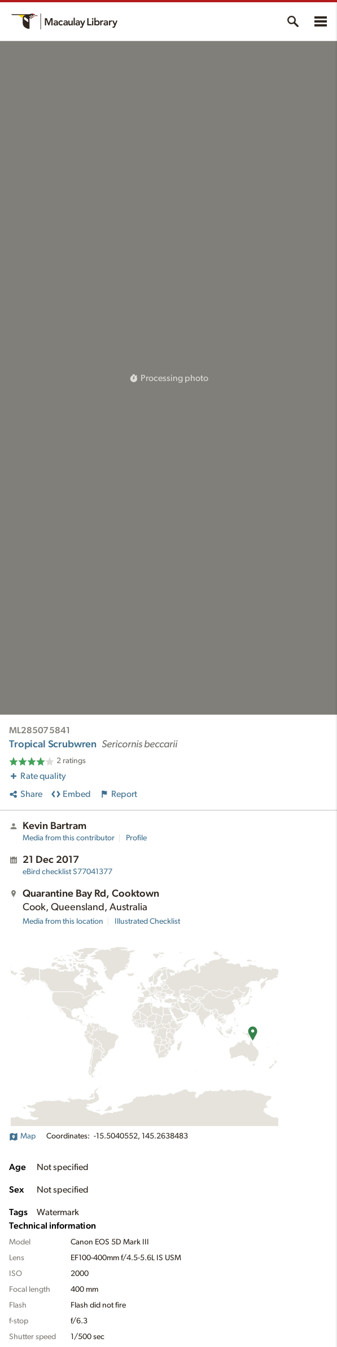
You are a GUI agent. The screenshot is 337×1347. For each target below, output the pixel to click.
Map (22, 1136)
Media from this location (63, 921)
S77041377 (67, 872)
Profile (136, 838)
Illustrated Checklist (147, 921)
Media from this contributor (69, 838)
